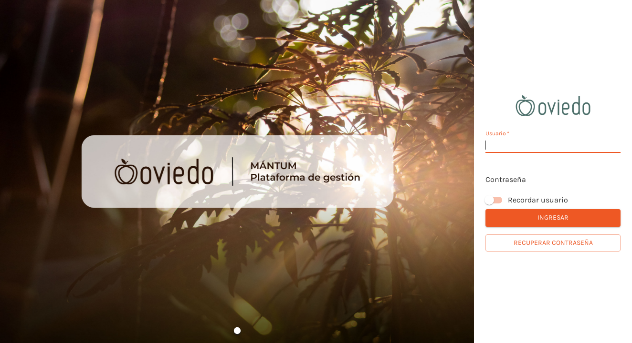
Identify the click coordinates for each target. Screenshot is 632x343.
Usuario (497, 133)
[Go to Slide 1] (237, 330)
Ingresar (553, 218)
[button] (237, 171)
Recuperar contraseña (553, 243)
